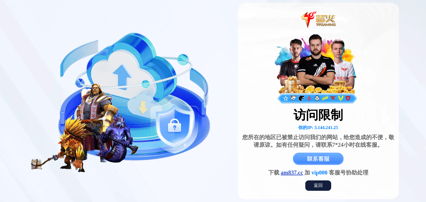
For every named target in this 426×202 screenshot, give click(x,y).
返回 (318, 185)
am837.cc (292, 172)
